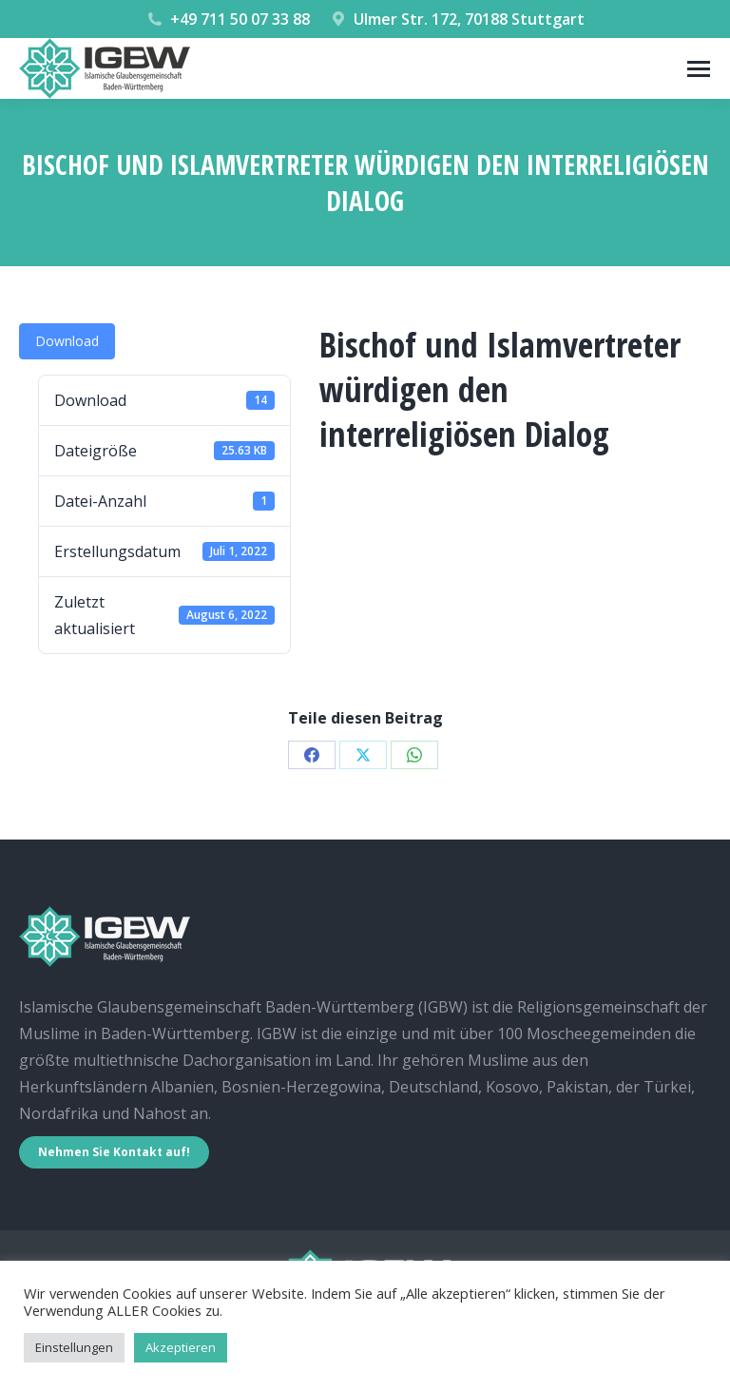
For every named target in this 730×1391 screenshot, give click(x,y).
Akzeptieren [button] (180, 1347)
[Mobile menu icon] (698, 69)
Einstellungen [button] (74, 1347)
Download (67, 341)
